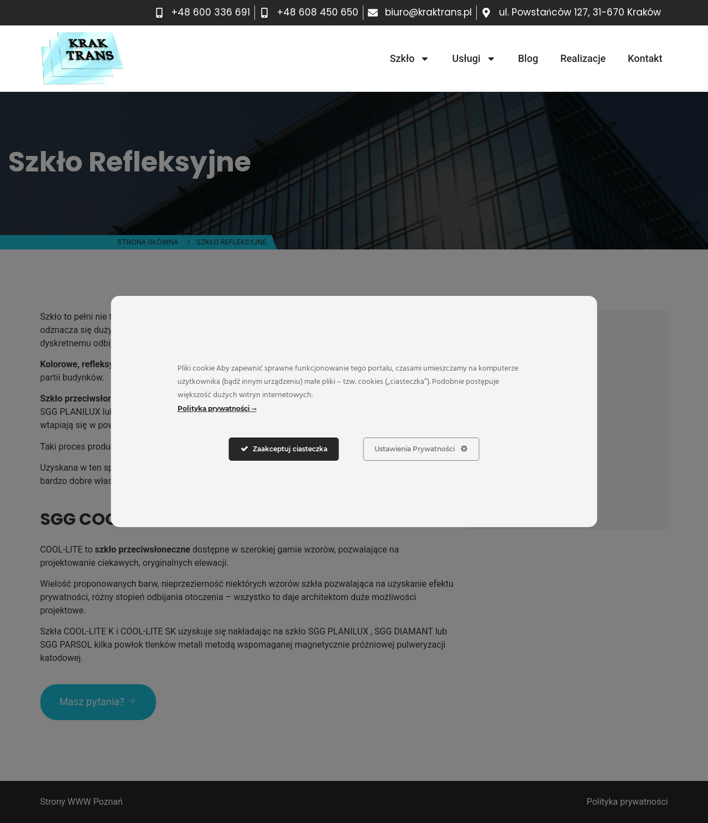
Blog (528, 58)
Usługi (474, 58)
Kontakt (645, 58)
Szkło (410, 58)
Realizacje (583, 58)
